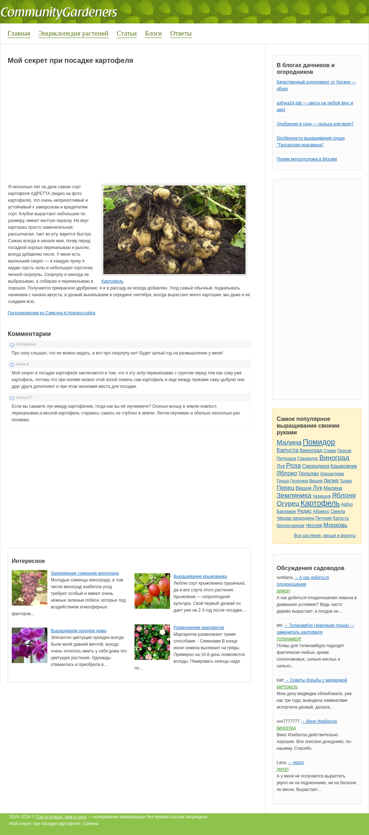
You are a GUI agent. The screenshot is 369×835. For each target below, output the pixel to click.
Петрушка (286, 458)
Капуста (287, 450)
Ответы (180, 33)
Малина (288, 442)
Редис (304, 511)
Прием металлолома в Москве (306, 159)
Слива (329, 450)
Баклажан (286, 511)
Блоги (153, 33)
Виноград (311, 450)
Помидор (319, 442)
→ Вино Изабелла (319, 721)
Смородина (315, 466)
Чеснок (314, 525)
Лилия (331, 480)
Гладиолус (307, 458)
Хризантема (332, 473)
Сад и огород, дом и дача (61, 816)
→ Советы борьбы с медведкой (316, 680)
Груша (282, 480)
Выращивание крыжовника (200, 576)
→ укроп (295, 762)
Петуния (323, 518)
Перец (285, 487)
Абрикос (321, 511)
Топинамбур (288, 639)
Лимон (283, 591)
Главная (18, 33)
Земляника (293, 495)
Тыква (346, 480)
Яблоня (344, 495)
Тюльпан (308, 473)
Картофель (112, 281)
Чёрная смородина (295, 518)
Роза (293, 465)
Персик (344, 450)
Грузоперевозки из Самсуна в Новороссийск (51, 312)
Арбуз (347, 504)
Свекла (338, 511)
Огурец (287, 503)
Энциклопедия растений (73, 33)
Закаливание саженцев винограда (85, 573)
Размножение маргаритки (199, 627)
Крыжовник (344, 466)
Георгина (299, 480)
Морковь (335, 525)
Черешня (322, 496)
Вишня (315, 480)
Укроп (282, 769)
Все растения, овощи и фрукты (324, 535)
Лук (280, 466)
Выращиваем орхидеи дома (78, 630)
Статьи (127, 33)
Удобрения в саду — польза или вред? (314, 123)
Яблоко (286, 473)
